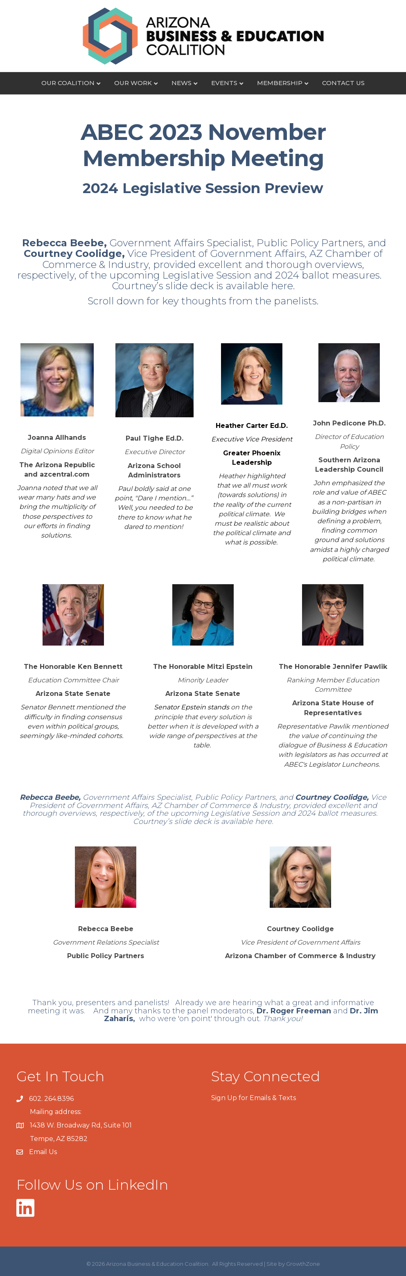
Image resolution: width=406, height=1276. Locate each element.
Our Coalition (68, 83)
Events (224, 83)
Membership (279, 83)
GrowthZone (303, 1263)
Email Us (43, 1152)
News (181, 83)
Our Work (133, 83)
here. (283, 286)
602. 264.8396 (51, 1099)
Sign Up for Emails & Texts (253, 1098)
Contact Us (343, 83)
